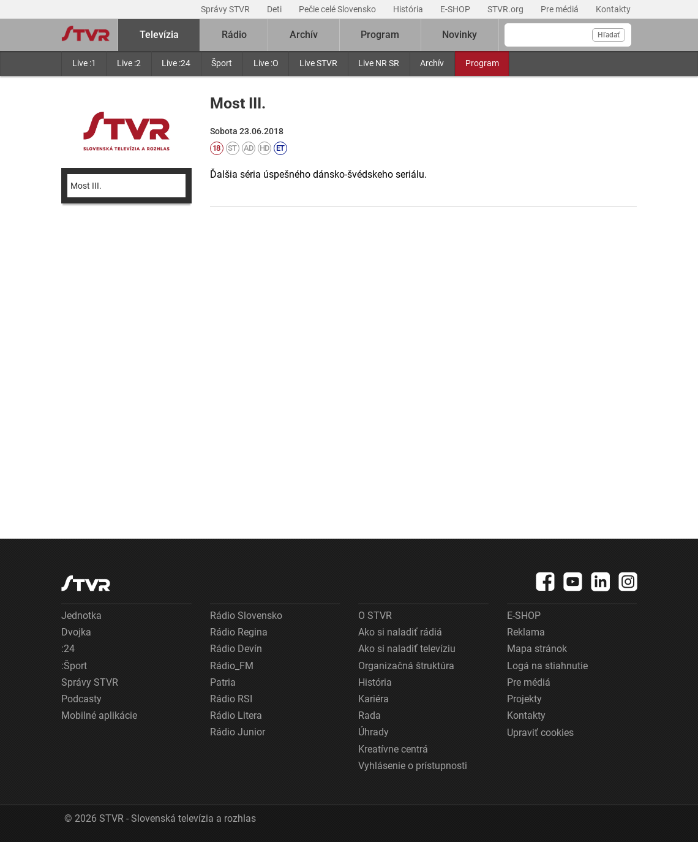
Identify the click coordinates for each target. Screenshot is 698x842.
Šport (221, 63)
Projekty (524, 699)
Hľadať (609, 35)
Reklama (526, 632)
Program (482, 63)
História (409, 9)
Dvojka (76, 632)
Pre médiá (560, 9)
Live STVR (318, 63)
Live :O (266, 63)
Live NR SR (378, 63)
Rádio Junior (237, 732)
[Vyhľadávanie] (568, 35)
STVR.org (506, 9)
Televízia (159, 34)
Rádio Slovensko (246, 615)
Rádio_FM (231, 666)
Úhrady (373, 732)
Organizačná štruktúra (406, 666)
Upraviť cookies (540, 732)
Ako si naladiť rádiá (400, 632)
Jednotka (81, 615)
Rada (369, 715)
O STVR (375, 615)
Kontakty (613, 9)
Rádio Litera (236, 715)
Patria (223, 682)
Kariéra (373, 699)
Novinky (459, 34)
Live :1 (84, 63)
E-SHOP (456, 9)
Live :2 (129, 63)
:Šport (74, 666)
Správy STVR (226, 9)
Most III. (86, 186)
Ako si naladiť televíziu (407, 648)
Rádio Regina (239, 632)
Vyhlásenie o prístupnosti (412, 766)
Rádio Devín (236, 648)
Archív (432, 63)
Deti (275, 9)
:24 (68, 648)
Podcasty (81, 699)
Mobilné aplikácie (99, 715)
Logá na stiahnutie (547, 666)
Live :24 (176, 63)
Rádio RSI (231, 699)
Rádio (234, 34)
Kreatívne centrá (393, 749)
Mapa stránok (537, 648)
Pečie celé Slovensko (338, 9)
